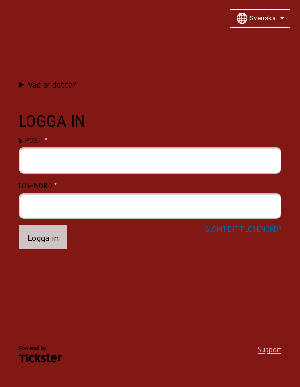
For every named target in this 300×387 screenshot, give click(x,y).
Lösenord (35, 186)
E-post (30, 141)
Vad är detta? (52, 84)
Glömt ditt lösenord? (242, 229)
